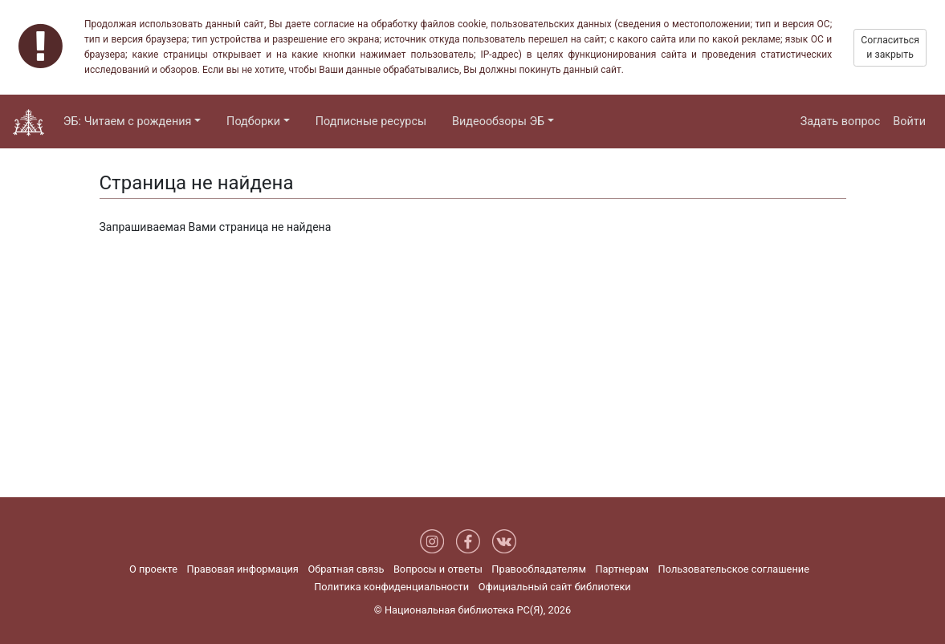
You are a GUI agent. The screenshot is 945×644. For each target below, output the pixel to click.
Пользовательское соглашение (733, 569)
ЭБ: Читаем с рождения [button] (127, 121)
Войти (909, 121)
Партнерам (622, 569)
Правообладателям (538, 569)
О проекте (153, 569)
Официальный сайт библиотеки (555, 587)
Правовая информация (243, 569)
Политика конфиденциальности (391, 587)
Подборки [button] (253, 121)
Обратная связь (346, 569)
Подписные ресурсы (371, 121)
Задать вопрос (840, 121)
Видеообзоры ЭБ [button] (498, 121)
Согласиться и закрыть (890, 47)
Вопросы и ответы (438, 569)
